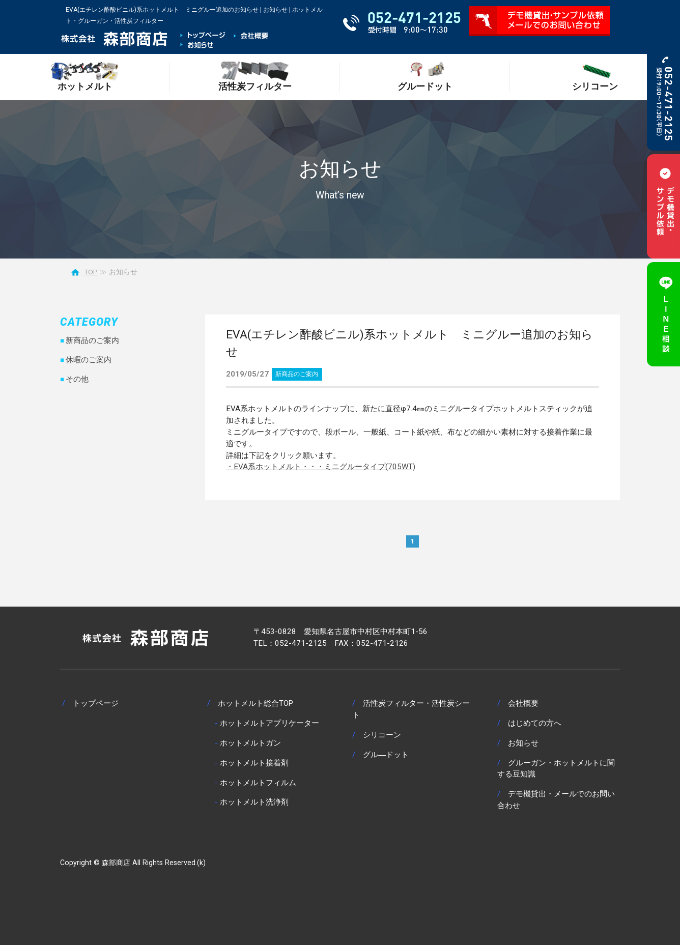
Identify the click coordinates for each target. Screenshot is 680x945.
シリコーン (382, 734)
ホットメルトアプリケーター (269, 723)
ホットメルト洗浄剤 (254, 802)
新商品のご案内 (296, 374)
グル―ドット (386, 754)
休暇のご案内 (88, 359)
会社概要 (523, 703)
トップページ (96, 703)
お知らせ (523, 743)
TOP (91, 272)
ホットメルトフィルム (258, 782)
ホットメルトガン (250, 743)
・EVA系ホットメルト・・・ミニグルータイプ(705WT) (320, 466)
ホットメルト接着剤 (254, 762)
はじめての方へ (534, 723)
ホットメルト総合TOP (255, 703)
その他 (77, 379)
